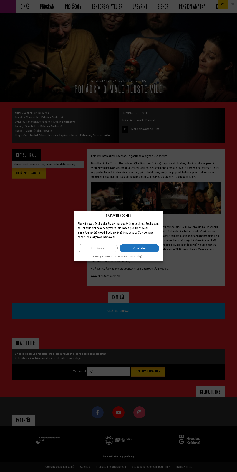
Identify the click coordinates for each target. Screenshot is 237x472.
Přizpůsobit (98, 248)
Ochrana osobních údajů (128, 256)
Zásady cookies (102, 256)
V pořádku (139, 248)
